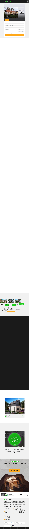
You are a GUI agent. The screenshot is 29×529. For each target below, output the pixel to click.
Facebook (16, 508)
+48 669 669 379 (7, 516)
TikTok (15, 510)
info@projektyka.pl (7, 519)
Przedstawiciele (21, 509)
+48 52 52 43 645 (10, 1)
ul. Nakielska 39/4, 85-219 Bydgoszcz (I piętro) (7, 509)
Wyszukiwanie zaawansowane (14, 33)
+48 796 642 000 (7, 517)
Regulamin (20, 511)
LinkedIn (15, 511)
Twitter (15, 509)
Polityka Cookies (21, 512)
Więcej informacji (11, 312)
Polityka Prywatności (22, 510)
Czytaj (14, 453)
